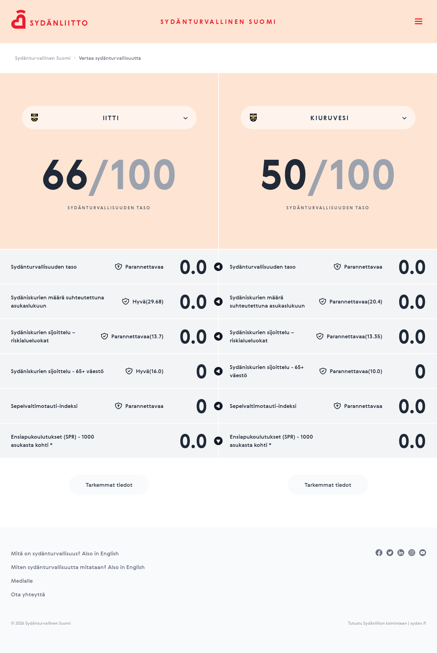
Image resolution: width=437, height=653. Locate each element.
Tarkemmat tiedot (109, 484)
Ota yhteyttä (28, 594)
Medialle (22, 580)
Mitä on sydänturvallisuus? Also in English (65, 553)
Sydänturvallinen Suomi (218, 21)
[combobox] (109, 117)
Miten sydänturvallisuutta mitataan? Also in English (78, 567)
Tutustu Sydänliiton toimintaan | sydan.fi (387, 623)
